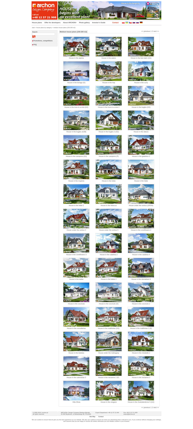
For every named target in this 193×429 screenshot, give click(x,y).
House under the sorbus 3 (76, 230)
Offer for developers (52, 23)
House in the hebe (109, 181)
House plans (37, 23)
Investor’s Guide (98, 23)
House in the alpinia (76, 58)
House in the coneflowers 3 (76, 255)
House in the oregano (109, 402)
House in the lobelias (76, 353)
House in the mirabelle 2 (141, 353)
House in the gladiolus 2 (141, 156)
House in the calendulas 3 (76, 377)
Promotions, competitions (43, 41)
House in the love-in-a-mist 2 (108, 107)
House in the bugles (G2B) (76, 132)
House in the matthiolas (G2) (108, 328)
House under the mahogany (108, 353)
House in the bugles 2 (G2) (109, 132)
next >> (156, 31)
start (33, 27)
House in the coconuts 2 (141, 304)
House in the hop (108, 83)
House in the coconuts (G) (108, 304)
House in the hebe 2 (76, 205)
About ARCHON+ (70, 23)
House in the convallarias (76, 328)
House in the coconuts (76, 304)
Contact (115, 23)
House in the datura (141, 132)
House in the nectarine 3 (141, 377)
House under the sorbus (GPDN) (141, 205)
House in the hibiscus (109, 205)
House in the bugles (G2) (141, 107)
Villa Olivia (76, 402)
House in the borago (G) (76, 83)
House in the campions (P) (109, 156)
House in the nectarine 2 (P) (108, 377)
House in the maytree (76, 181)
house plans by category (44, 27)
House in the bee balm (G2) (141, 58)
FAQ (35, 45)
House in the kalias (76, 279)
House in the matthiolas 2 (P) (141, 328)
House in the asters (108, 58)
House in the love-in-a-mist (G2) (76, 107)
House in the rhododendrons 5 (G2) (141, 402)
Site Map (92, 416)
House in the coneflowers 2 (141, 230)
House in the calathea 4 (141, 255)
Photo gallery (84, 23)
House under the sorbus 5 (108, 230)
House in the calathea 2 (109, 255)
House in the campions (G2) (76, 156)
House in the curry (141, 83)
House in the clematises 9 (141, 279)
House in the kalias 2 (109, 279)
